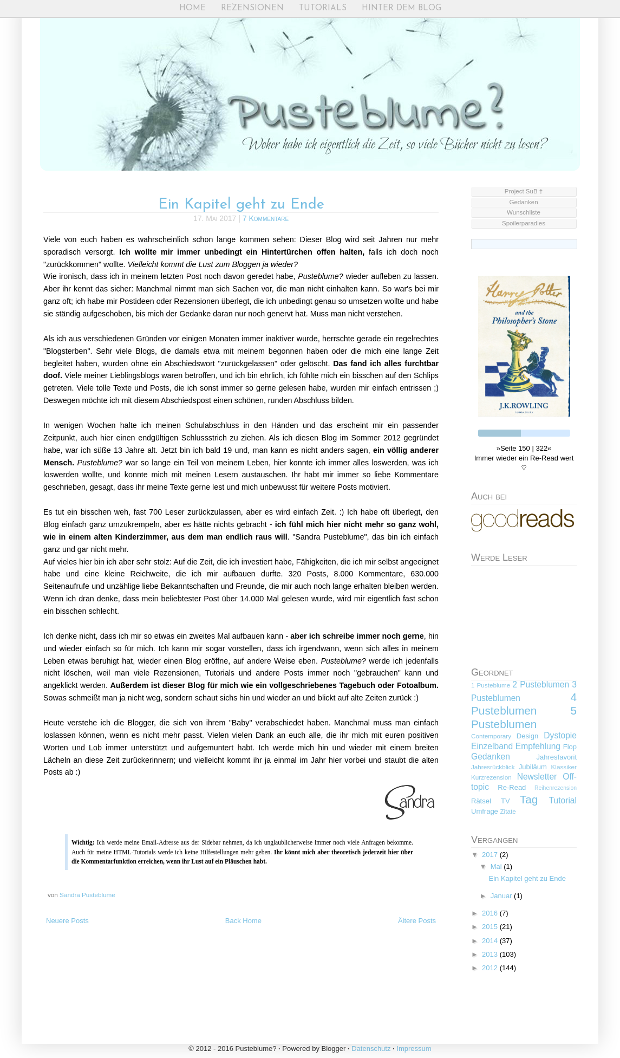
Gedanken (523, 202)
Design (527, 736)
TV (505, 801)
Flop (570, 747)
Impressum (413, 1048)
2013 (491, 954)
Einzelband (492, 746)
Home (192, 8)
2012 (491, 968)
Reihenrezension (555, 788)
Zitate (507, 811)
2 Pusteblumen (540, 684)
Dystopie (560, 735)
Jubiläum (533, 767)
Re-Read (512, 787)
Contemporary (491, 735)
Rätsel (481, 801)
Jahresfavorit (557, 757)
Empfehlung (537, 746)
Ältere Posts (417, 921)
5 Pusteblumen (524, 717)
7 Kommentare (266, 218)
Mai (497, 866)
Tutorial (563, 800)
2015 (491, 927)
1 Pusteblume (490, 685)
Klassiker (564, 766)
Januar (502, 896)
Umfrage (484, 811)
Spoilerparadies (523, 223)
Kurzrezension (491, 777)
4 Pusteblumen (524, 704)
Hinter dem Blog (401, 8)
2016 (491, 913)
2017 (491, 855)
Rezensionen (252, 8)
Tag (529, 799)
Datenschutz (370, 1048)
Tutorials (323, 8)
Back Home (243, 921)
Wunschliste (523, 212)
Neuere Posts (67, 921)
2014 (491, 941)
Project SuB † (524, 191)
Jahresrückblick (493, 766)
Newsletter (537, 776)
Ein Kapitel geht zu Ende (241, 205)
